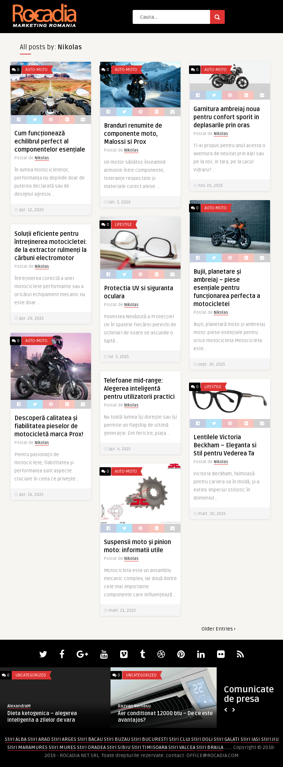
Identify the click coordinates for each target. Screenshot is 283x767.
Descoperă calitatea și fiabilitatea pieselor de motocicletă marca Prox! (48, 426)
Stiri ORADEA (91, 747)
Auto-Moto (36, 69)
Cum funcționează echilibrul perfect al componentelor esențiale (49, 141)
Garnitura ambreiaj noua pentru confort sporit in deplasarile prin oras (226, 117)
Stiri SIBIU (118, 747)
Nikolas (42, 158)
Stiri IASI (250, 739)
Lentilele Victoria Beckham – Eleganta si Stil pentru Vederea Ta (224, 445)
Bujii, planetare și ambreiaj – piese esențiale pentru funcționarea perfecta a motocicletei (226, 288)
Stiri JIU (270, 739)
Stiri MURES (62, 747)
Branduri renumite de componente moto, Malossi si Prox (133, 134)
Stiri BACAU (90, 739)
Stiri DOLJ (202, 739)
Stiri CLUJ (179, 739)
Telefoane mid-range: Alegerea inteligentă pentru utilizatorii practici (139, 389)
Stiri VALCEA (181, 747)
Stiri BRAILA (209, 747)
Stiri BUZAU (117, 739)
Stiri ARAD (39, 739)
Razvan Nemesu (134, 706)
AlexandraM (19, 706)
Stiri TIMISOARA (149, 747)
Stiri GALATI (227, 739)
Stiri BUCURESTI (149, 739)
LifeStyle (123, 224)
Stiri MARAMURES (27, 747)
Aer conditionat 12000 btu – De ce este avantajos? (165, 716)
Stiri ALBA (16, 739)
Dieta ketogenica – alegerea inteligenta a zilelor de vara (42, 716)
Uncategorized (30, 675)
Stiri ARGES (63, 739)
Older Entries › (218, 629)
